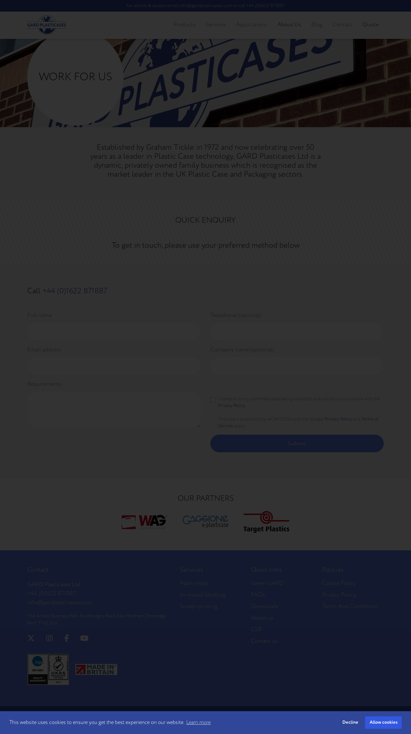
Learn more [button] (198, 722)
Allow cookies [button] (384, 722)
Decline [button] (350, 722)
